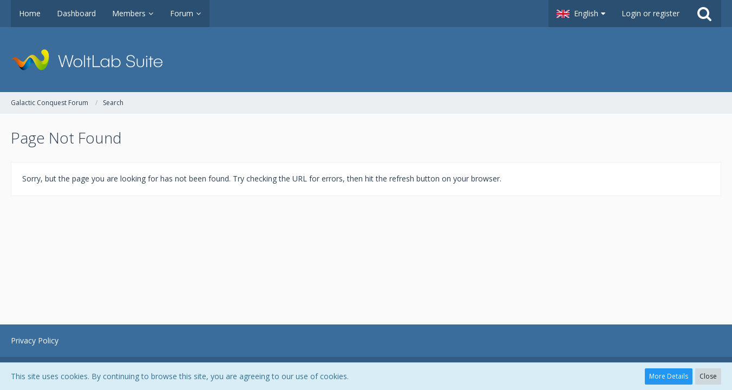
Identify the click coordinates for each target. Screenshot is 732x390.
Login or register (650, 13)
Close (708, 376)
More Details (668, 376)
